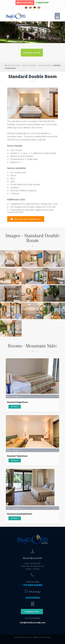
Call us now (33, 583)
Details (14, 407)
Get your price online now (26, 219)
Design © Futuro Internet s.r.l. (23, 637)
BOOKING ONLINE (31, 52)
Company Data (31, 611)
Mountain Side (44, 65)
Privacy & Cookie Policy (43, 637)
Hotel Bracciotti (12, 65)
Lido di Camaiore (29, 65)
